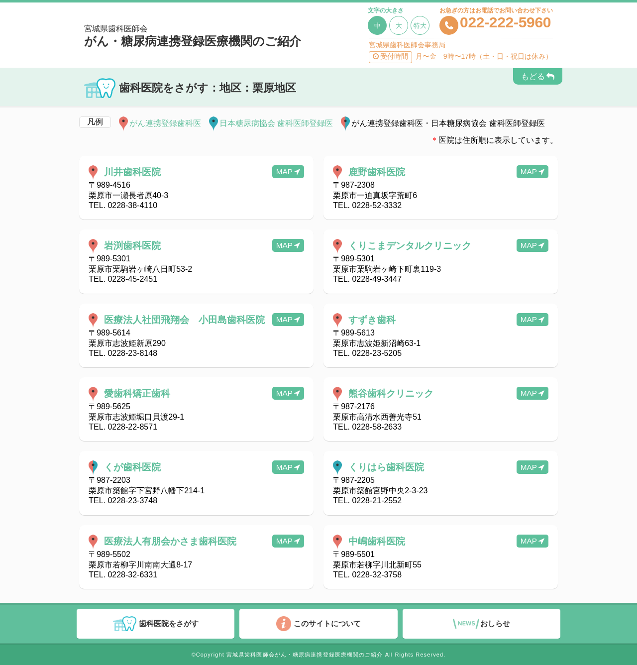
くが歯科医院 (132, 467)
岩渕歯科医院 (132, 245)
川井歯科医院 (132, 172)
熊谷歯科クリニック (390, 393)
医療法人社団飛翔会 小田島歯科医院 (184, 320)
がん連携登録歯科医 (165, 123)
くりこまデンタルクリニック (409, 245)
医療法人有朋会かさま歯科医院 (170, 541)
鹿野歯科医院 (376, 172)
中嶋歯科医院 (376, 541)
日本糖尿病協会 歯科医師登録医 (276, 123)
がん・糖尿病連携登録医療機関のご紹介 (201, 36)
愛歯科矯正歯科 (137, 393)
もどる (533, 76)
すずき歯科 (372, 320)
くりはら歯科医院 (386, 467)
